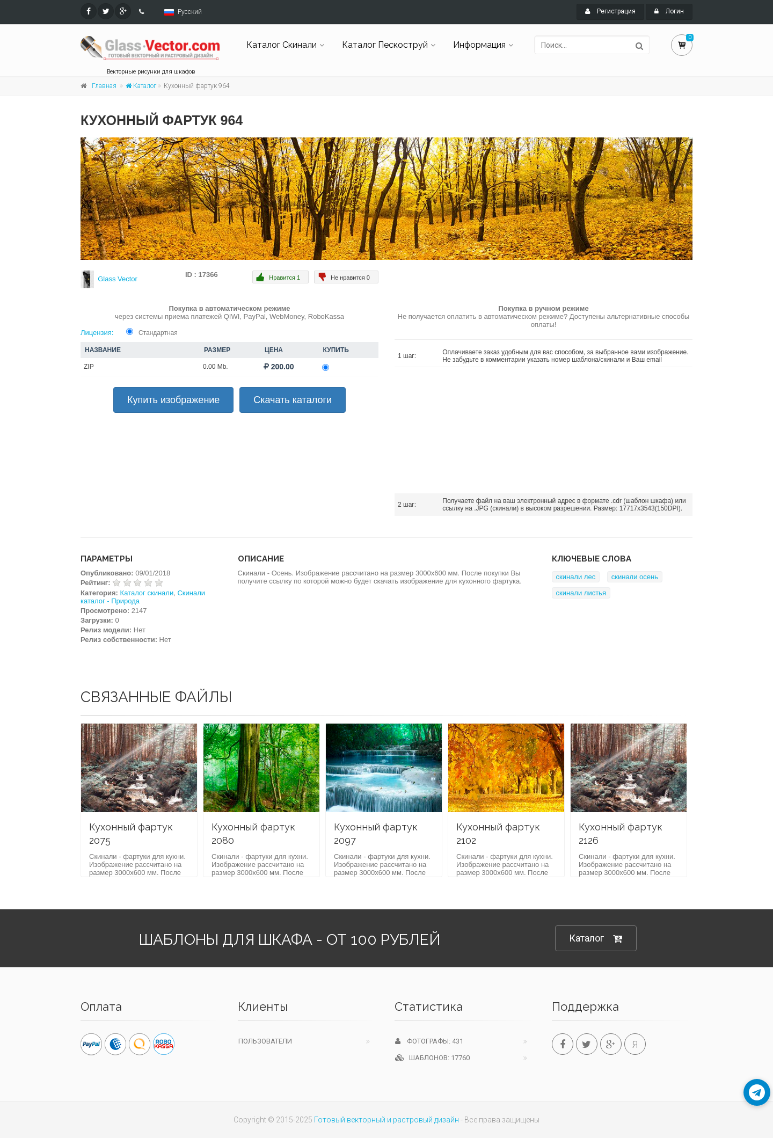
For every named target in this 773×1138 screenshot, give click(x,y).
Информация (479, 45)
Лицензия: (97, 333)
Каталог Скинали (281, 45)
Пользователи (265, 1041)
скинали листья (581, 593)
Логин (669, 11)
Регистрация (610, 11)
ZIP (89, 366)
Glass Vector (117, 279)
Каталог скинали (147, 593)
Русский (190, 12)
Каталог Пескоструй (385, 45)
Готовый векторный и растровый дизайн (386, 1119)
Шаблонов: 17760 (432, 1058)
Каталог (141, 86)
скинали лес (576, 577)
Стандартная (158, 333)
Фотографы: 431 (429, 1041)
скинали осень (634, 577)
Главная (104, 86)
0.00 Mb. (215, 366)
